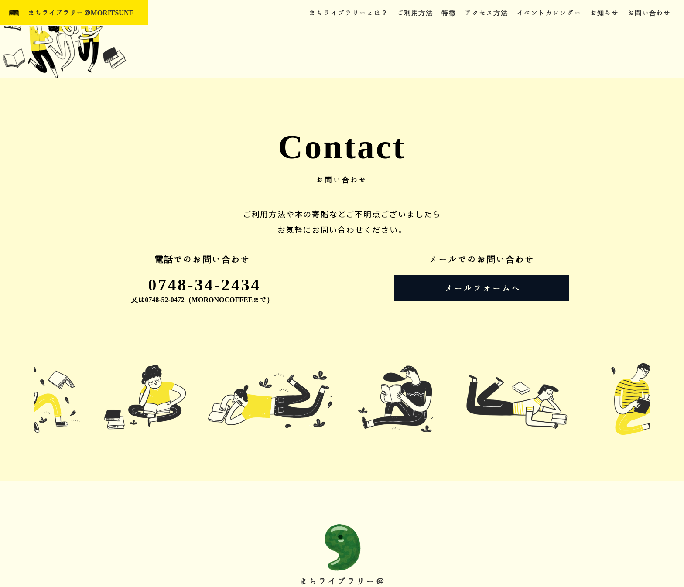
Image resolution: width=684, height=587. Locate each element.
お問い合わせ (649, 13)
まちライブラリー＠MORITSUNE (81, 13)
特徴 (448, 13)
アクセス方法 (486, 13)
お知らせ (604, 13)
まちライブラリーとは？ (348, 13)
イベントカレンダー (548, 13)
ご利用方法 (415, 13)
